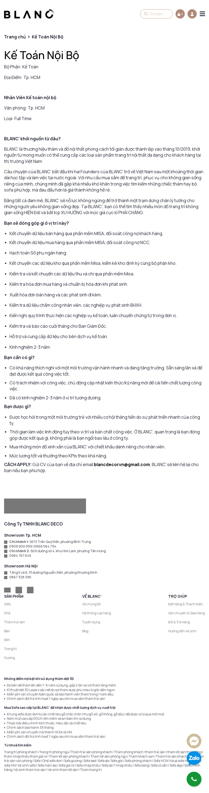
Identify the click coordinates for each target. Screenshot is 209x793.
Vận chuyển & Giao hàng (186, 613)
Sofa (7, 604)
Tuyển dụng (91, 622)
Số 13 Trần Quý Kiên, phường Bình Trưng (60, 542)
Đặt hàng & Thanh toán (185, 604)
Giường (9, 657)
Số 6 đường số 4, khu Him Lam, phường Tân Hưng (68, 551)
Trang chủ (15, 37)
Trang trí (10, 648)
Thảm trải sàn (14, 622)
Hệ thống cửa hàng (96, 613)
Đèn (7, 639)
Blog (85, 631)
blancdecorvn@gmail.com (122, 464)
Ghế (7, 613)
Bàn (7, 631)
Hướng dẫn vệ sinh (182, 631)
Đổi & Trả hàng (179, 622)
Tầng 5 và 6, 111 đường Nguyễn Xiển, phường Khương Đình (53, 572)
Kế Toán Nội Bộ (41, 54)
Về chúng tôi (91, 604)
